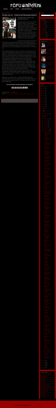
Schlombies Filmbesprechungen (45, 396)
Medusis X (43, 382)
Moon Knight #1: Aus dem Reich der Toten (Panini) (47, 165)
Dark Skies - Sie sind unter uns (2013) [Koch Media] (46, 268)
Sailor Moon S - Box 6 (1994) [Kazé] (46, 241)
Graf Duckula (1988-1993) (46, 283)
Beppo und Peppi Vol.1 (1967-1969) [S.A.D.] (50, 71)
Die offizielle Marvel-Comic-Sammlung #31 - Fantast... (47, 208)
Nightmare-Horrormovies (46, 387)
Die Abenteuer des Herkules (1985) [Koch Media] (47, 192)
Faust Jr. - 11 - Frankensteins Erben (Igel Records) (46, 236)
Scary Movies (44, 393)
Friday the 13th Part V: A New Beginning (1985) (50, 58)
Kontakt (17, 8)
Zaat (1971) (45, 233)
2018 (44, 101)
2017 (44, 102)
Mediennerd (43, 380)
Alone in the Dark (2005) (46, 212)
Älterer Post (33, 100)
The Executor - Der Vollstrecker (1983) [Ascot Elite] (47, 177)
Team (11, 8)
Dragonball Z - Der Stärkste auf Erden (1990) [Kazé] (47, 279)
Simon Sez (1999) (47, 350)
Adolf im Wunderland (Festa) (46, 347)
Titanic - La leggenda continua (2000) (47, 316)
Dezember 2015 (47, 107)
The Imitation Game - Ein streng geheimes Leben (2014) (46, 263)
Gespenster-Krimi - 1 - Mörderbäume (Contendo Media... (47, 182)
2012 (44, 364)
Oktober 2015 (46, 113)
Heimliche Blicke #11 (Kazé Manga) (46, 297)
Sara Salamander (44, 389)
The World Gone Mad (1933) (46, 307)
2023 (44, 92)
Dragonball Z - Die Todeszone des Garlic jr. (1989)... (47, 290)
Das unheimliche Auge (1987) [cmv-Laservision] (50, 44)
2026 (44, 86)
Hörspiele (43, 26)
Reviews (32, 93)
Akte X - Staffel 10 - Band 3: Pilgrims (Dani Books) (47, 353)
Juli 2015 (46, 120)
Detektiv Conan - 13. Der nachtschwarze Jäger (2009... (46, 203)
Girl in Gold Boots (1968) (47, 334)
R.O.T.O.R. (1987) (47, 294)
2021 (44, 95)
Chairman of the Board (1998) (46, 329)
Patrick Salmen (20, 93)
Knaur (14, 93)
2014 (44, 360)
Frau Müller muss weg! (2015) (46, 357)
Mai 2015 (46, 123)
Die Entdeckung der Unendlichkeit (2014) (46, 188)
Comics (42, 21)
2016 (44, 104)
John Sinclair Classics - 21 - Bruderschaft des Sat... (46, 148)
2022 (44, 93)
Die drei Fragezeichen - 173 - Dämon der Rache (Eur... (46, 216)
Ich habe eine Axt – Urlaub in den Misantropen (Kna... (47, 321)
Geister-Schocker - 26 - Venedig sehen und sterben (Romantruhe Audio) (47, 52)
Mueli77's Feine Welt (45, 384)
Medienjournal (44, 378)
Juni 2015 (46, 121)
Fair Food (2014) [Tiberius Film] (46, 169)
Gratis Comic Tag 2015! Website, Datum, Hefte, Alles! (46, 274)
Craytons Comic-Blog (45, 374)
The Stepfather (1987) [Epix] (46, 161)
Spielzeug (43, 34)
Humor (11, 93)
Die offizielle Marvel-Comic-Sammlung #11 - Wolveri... (47, 139)
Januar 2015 (46, 130)
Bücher (7, 93)
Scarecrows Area (44, 391)
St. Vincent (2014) (47, 324)
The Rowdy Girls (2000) (46, 344)
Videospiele (43, 36)
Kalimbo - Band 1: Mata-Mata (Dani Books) (47, 221)
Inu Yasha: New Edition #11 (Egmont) (46, 230)
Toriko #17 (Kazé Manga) (46, 304)
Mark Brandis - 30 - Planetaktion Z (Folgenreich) (47, 157)
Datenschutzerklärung (26, 8)
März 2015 (46, 127)
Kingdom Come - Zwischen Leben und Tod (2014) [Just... (46, 226)
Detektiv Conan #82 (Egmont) (46, 196)
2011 (44, 365)
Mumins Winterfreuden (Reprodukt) (46, 340)
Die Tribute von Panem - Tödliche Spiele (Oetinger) (50, 77)
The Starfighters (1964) (46, 326)
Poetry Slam (27, 93)
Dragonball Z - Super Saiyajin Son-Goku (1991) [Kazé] (46, 153)
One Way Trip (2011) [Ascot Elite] (49, 64)
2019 (44, 99)
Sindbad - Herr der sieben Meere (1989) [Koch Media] (47, 134)
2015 (44, 106)
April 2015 (46, 125)
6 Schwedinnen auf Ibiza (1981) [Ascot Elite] (47, 143)
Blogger (44, 405)
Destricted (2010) (46, 331)
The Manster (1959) (46, 313)
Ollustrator (33, 405)
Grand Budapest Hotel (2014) (46, 199)
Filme (42, 23)
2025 (44, 88)
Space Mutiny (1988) (46, 337)
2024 (44, 90)
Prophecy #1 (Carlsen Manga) (46, 258)
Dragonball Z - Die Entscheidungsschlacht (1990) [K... (47, 250)
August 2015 (46, 118)
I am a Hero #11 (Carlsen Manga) (46, 172)
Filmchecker (43, 376)
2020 (44, 97)
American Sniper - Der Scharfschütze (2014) (47, 245)
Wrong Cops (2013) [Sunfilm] (47, 255)
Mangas (42, 28)
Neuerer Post (5, 100)
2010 (44, 367)
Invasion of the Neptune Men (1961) (46, 286)
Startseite (5, 8)
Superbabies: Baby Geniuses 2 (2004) (47, 300)
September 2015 (47, 115)
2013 (44, 362)
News (42, 30)
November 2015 (47, 110)
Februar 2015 (46, 128)
